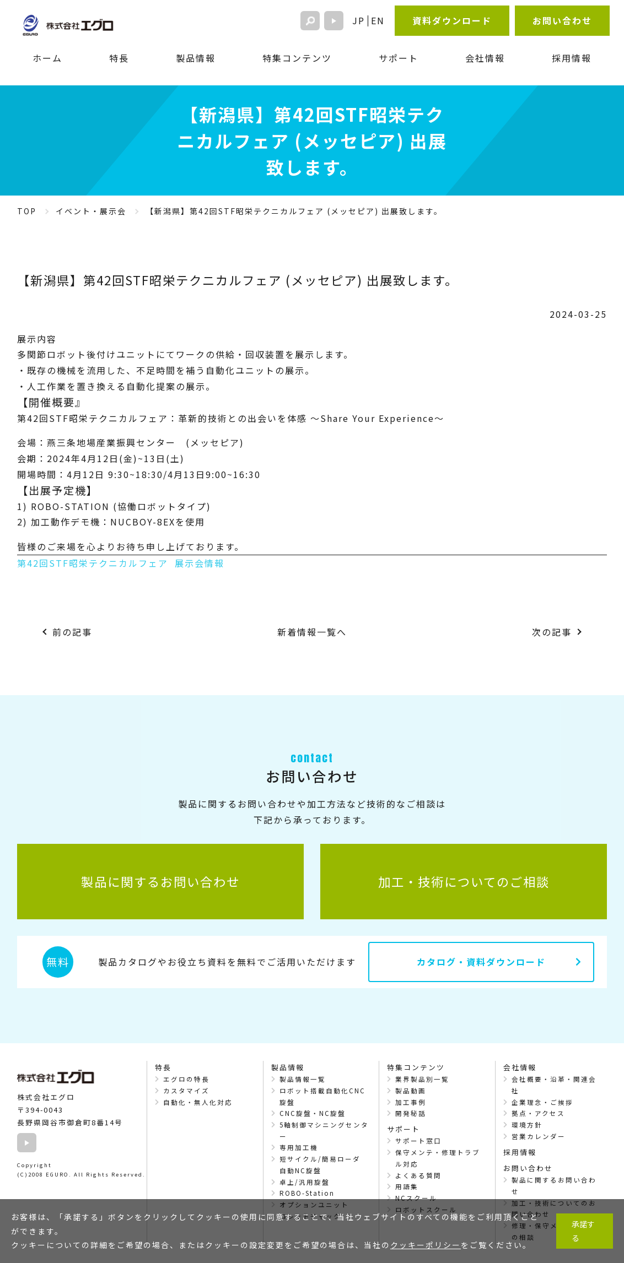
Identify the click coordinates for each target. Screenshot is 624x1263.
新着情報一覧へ (312, 631)
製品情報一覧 (302, 1079)
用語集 (406, 1186)
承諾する (583, 1230)
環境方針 (527, 1124)
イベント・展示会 (91, 210)
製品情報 (196, 57)
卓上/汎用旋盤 (304, 1182)
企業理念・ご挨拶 (542, 1102)
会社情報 (485, 57)
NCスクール (416, 1198)
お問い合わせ (562, 20)
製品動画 (410, 1090)
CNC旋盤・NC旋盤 (312, 1113)
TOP (26, 210)
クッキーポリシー (425, 1244)
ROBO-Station (307, 1193)
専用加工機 (298, 1147)
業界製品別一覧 (422, 1079)
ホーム (47, 57)
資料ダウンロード (452, 20)
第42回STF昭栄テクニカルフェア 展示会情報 (120, 563)
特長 (119, 57)
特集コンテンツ (297, 57)
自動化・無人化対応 (198, 1102)
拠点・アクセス (538, 1113)
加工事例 (410, 1102)
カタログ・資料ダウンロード (481, 961)
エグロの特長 (186, 1079)
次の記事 (552, 631)
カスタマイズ (186, 1090)
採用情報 (571, 57)
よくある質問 (418, 1175)
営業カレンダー (539, 1136)
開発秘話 (410, 1113)
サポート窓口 (418, 1140)
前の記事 (72, 631)
